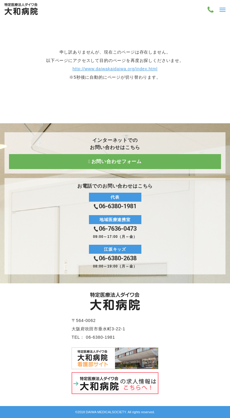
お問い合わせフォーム (116, 161)
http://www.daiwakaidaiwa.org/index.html (115, 68)
